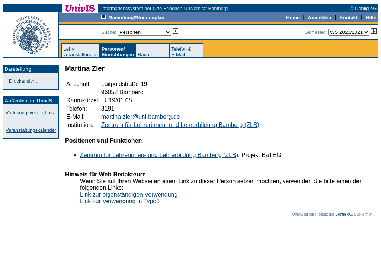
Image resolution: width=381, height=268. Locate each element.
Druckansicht (23, 81)
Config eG (343, 214)
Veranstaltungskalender (31, 130)
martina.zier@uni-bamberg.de (140, 117)
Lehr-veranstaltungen (80, 51)
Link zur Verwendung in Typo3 (120, 201)
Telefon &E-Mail (181, 51)
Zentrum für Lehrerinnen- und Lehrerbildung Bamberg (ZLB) (180, 125)
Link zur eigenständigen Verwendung (128, 194)
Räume (145, 54)
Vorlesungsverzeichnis (30, 112)
